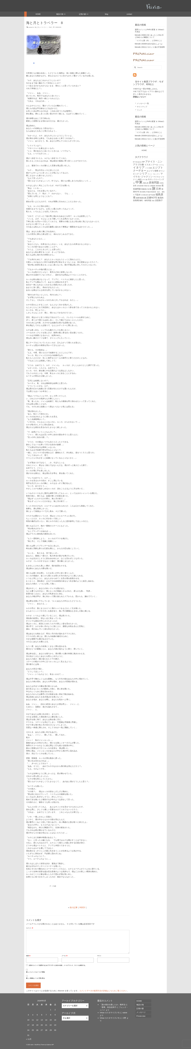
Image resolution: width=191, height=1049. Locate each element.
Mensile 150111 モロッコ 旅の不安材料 (150, 47)
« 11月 (28, 1039)
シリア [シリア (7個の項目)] (143, 173)
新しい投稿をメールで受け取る (35, 978)
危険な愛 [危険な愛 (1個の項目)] (145, 183)
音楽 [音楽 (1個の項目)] (153, 200)
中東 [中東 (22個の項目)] (139, 182)
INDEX (82, 907)
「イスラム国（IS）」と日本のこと (148, 40)
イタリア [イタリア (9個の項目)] (139, 167)
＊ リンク (138, 110)
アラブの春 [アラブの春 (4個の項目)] (138, 164)
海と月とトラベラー (41, 27)
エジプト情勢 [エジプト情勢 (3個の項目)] (152, 171)
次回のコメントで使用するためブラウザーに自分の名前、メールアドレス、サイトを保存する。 (57, 965)
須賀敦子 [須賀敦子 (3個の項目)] (159, 200)
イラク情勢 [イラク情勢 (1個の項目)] (148, 168)
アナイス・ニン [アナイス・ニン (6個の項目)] (153, 161)
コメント (29, 928)
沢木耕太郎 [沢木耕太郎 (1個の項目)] (144, 195)
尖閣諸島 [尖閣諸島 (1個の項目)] (152, 185)
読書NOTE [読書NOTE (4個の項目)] (152, 197)
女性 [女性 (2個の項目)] (134, 186)
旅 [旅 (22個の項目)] (154, 188)
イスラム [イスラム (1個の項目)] (161, 165)
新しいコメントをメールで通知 (35, 972)
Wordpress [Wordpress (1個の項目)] (138, 162)
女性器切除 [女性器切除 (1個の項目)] (140, 185)
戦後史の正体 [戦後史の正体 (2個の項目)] (146, 189)
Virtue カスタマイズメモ (110, 1013)
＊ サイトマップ (141, 107)
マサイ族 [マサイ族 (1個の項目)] (144, 179)
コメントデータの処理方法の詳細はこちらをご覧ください (103, 991)
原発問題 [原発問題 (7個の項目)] (154, 182)
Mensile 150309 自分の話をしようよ (149, 44)
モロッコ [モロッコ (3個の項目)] (152, 179)
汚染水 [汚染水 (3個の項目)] (138, 195)
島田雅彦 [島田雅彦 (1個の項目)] (158, 185)
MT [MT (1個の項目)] (134, 162)
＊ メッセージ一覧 (142, 103)
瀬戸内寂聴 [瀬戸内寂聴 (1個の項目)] (151, 195)
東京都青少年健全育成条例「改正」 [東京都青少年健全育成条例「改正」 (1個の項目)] (150, 192)
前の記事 (73, 907)
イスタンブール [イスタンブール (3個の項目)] (151, 165)
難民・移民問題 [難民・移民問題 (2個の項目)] (145, 200)
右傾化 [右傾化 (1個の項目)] (162, 183)
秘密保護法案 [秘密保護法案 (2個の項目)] (141, 198)
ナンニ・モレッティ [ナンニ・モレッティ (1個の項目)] (154, 174)
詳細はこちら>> (139, 97)
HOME (141, 150)
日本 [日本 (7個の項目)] (158, 188)
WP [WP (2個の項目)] (143, 162)
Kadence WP (50, 1044)
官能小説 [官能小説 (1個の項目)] (146, 185)
